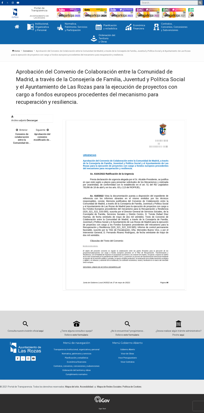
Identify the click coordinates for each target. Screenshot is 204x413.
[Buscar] (200, 2)
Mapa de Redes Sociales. (109, 386)
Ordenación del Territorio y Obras (103, 38)
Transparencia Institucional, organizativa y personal (76, 349)
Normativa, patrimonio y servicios (76, 354)
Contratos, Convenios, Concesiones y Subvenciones (170, 26)
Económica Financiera (135, 27)
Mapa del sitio (72, 386)
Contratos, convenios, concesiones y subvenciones (76, 366)
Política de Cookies (132, 386)
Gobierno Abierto (127, 349)
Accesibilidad (86, 386)
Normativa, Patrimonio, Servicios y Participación (72, 26)
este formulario (80, 335)
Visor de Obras (127, 354)
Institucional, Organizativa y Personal (38, 26)
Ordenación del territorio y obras (76, 370)
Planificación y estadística (106, 27)
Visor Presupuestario (127, 358)
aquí (41, 331)
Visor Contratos (128, 362)
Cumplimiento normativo (76, 374)
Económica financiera (76, 362)
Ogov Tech (102, 408)
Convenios (28, 51)
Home (16, 51)
